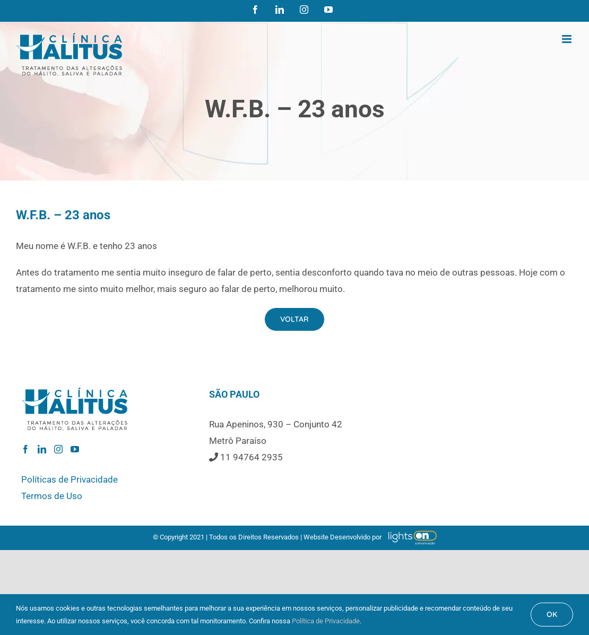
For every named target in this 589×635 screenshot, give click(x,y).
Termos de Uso (51, 496)
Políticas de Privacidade (69, 479)
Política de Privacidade (326, 621)
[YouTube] (75, 449)
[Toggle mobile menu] (567, 39)
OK (552, 614)
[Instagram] (58, 449)
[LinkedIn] (42, 449)
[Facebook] (25, 449)
